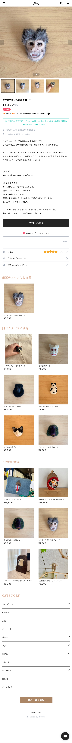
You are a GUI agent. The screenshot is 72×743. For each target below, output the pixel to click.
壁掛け (5, 679)
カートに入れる (36, 222)
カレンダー (6, 662)
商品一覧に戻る (36, 700)
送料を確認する (29, 130)
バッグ (5, 646)
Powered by (36, 717)
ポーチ (5, 637)
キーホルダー (8, 687)
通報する (66, 241)
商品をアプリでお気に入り (36, 233)
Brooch (5, 612)
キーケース (7, 629)
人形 (4, 621)
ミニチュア (6, 670)
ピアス (5, 654)
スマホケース (8, 604)
